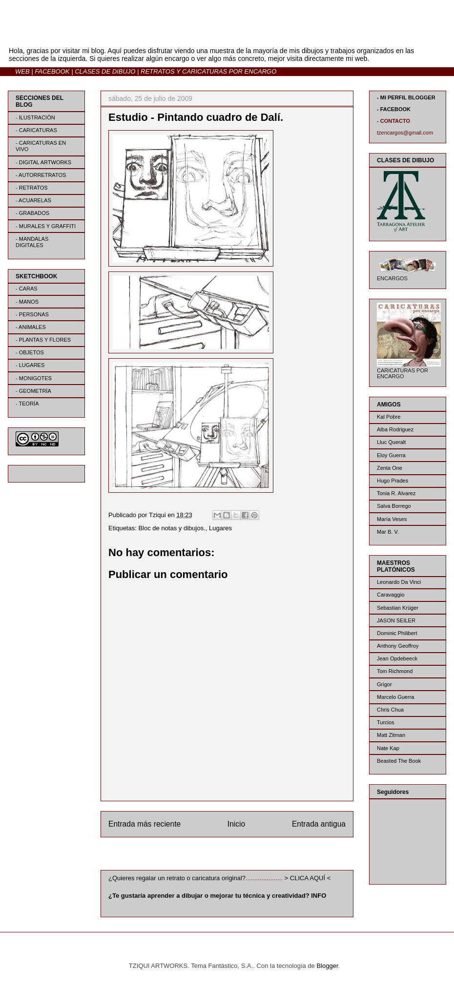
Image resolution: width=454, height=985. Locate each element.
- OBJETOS (30, 352)
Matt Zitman (391, 735)
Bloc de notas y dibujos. (171, 528)
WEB (22, 71)
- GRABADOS (32, 213)
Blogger (327, 965)
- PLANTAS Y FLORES (43, 340)
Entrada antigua (319, 824)
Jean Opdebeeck (397, 658)
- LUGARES (30, 365)
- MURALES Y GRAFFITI (46, 226)
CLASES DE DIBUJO (105, 71)
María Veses (392, 519)
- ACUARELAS (33, 200)
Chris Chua (390, 710)
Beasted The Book (399, 761)
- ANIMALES (31, 327)
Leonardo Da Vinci (399, 582)
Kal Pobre (388, 417)
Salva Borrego (394, 506)
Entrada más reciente (144, 824)
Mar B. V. (388, 532)
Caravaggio (390, 595)
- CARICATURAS (36, 130)
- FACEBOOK (394, 109)
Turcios (385, 722)
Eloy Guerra (391, 455)
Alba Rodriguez (395, 429)
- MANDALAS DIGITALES (32, 242)
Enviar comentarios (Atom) (247, 855)
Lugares (220, 528)
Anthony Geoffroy (397, 646)
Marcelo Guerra (395, 697)
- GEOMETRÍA (33, 391)
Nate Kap (388, 748)
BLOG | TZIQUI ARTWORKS (104, 33)
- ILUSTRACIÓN (35, 117)
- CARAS (27, 288)
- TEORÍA (27, 403)
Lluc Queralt (391, 442)
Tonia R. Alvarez (396, 493)
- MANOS (27, 302)
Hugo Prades (392, 480)
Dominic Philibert (397, 633)
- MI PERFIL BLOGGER (406, 97)
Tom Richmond (395, 671)
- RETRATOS (32, 188)
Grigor (384, 684)
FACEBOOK (52, 71)
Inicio (236, 824)
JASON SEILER (396, 620)
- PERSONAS (32, 314)
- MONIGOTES (34, 378)
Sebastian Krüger (397, 608)
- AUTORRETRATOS (41, 175)
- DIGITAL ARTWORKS (43, 162)
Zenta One (389, 468)
